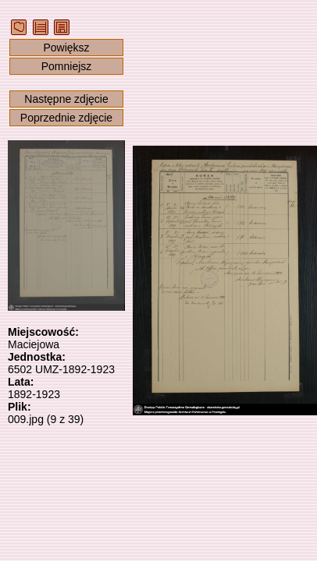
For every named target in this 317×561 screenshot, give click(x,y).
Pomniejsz (66, 66)
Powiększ (66, 47)
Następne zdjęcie (66, 99)
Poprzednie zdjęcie (66, 117)
